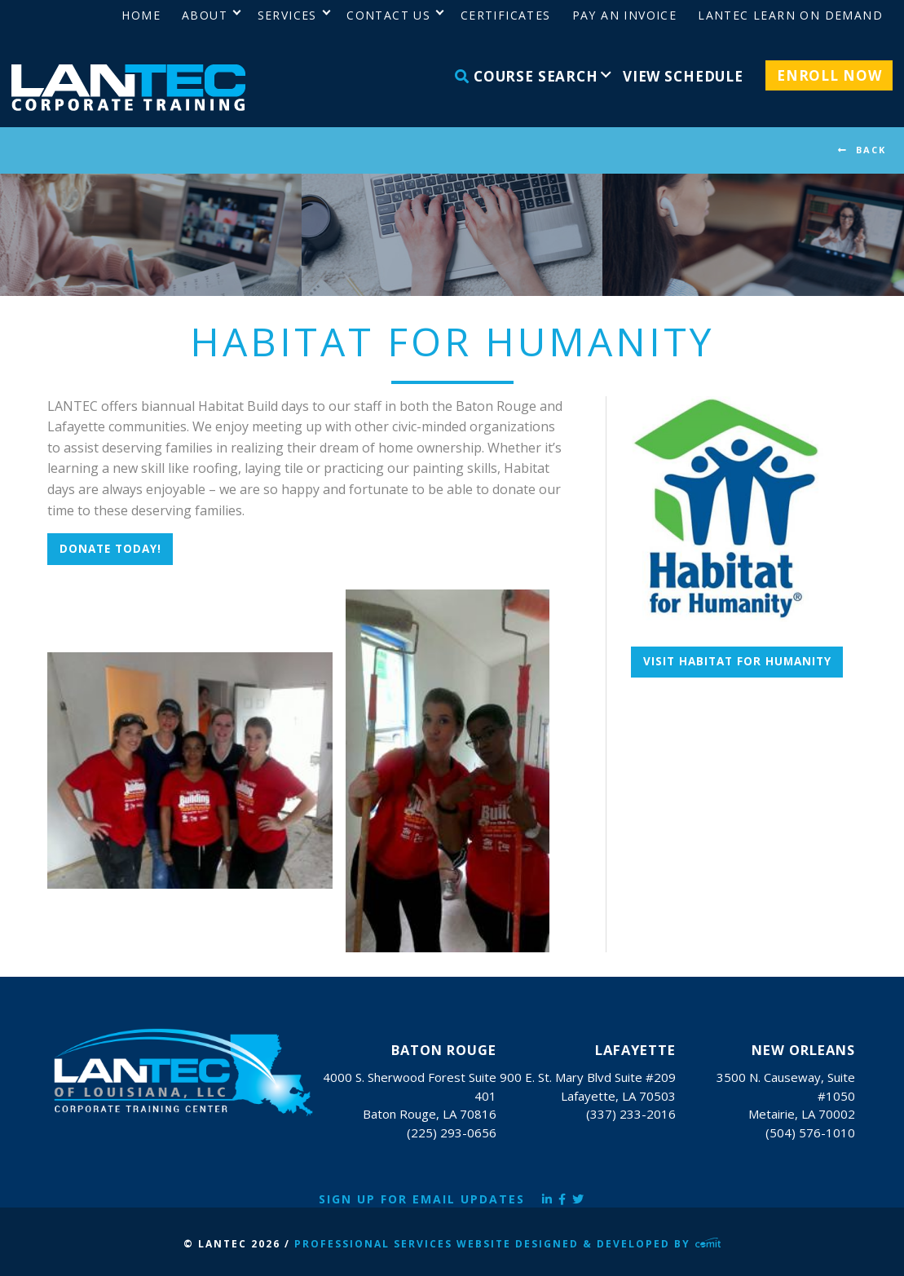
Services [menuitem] (287, 15)
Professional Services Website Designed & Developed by (507, 1244)
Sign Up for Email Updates (422, 1199)
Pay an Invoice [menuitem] (624, 15)
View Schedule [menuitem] (683, 76)
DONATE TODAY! (110, 548)
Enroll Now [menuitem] (829, 75)
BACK (871, 149)
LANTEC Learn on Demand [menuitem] (790, 15)
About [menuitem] (204, 15)
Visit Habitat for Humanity (737, 661)
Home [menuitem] (141, 15)
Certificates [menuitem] (506, 15)
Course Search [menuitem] (526, 76)
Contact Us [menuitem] (388, 15)
